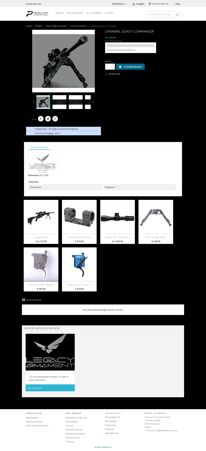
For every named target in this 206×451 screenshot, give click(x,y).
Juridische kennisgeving (76, 417)
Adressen (109, 429)
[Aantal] (108, 67)
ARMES (60, 13)
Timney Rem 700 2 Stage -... (79, 285)
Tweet (48, 118)
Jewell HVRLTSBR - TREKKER (41, 285)
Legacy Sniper (41, 237)
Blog (178, 3)
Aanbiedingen (32, 417)
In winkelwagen (130, 67)
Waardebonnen (112, 433)
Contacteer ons (33, 3)
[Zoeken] (162, 14)
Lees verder (35, 388)
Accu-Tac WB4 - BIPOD (156, 237)
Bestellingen (111, 421)
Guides (109, 13)
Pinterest (55, 118)
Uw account (113, 413)
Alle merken (93, 13)
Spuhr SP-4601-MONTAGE (79, 237)
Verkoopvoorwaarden (75, 433)
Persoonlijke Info (112, 417)
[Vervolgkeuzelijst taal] (119, 4)
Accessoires (75, 13)
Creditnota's (110, 425)
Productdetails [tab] (39, 147)
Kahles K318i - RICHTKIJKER (118, 237)
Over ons (70, 425)
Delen (41, 118)
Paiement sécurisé (74, 429)
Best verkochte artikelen (37, 425)
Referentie (33, 175)
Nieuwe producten (34, 421)
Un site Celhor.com (103, 447)
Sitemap (69, 441)
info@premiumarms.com (166, 430)
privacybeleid (71, 421)
